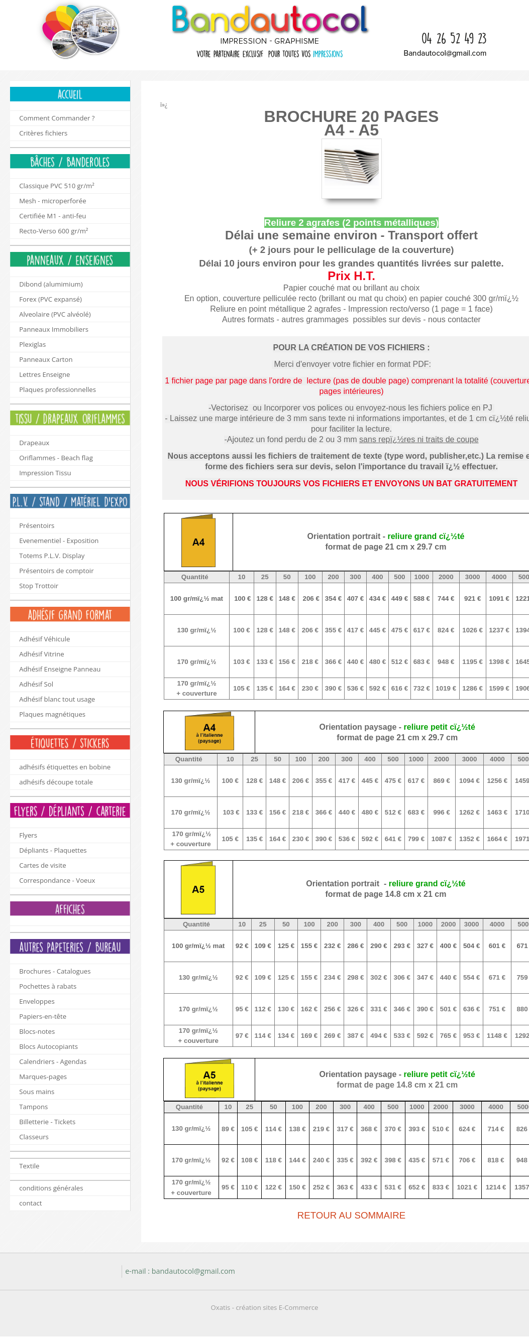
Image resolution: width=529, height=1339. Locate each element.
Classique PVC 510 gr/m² (56, 185)
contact (30, 1203)
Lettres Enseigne (44, 374)
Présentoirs (36, 525)
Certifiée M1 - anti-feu (52, 215)
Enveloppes (37, 1001)
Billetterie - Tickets (47, 1121)
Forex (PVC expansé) (50, 299)
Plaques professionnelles (57, 389)
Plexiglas (32, 344)
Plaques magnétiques (52, 714)
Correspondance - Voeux (57, 880)
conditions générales (51, 1187)
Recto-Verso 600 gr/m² (53, 230)
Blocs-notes (37, 1031)
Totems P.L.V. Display (51, 555)
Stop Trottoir (38, 585)
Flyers (28, 835)
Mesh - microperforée (52, 200)
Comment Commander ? (56, 117)
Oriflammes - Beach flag (56, 457)
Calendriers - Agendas (52, 1061)
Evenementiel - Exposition (58, 540)
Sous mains (36, 1091)
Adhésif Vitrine (41, 653)
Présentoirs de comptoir (56, 570)
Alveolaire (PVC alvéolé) (54, 314)
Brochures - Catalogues (54, 971)
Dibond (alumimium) (50, 284)
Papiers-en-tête (42, 1016)
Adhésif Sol (36, 684)
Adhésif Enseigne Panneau (59, 669)
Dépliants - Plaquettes (52, 850)
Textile (29, 1165)
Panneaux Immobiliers (53, 329)
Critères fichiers (43, 133)
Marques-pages (43, 1076)
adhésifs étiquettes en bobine (65, 766)
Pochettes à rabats (47, 986)
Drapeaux (34, 442)
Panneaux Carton (45, 359)
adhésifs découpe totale (56, 781)
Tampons (33, 1106)
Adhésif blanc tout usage (57, 699)
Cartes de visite (42, 865)
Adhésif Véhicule (44, 638)
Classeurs (34, 1136)
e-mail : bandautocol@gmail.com (180, 1271)
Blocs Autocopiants (48, 1046)
